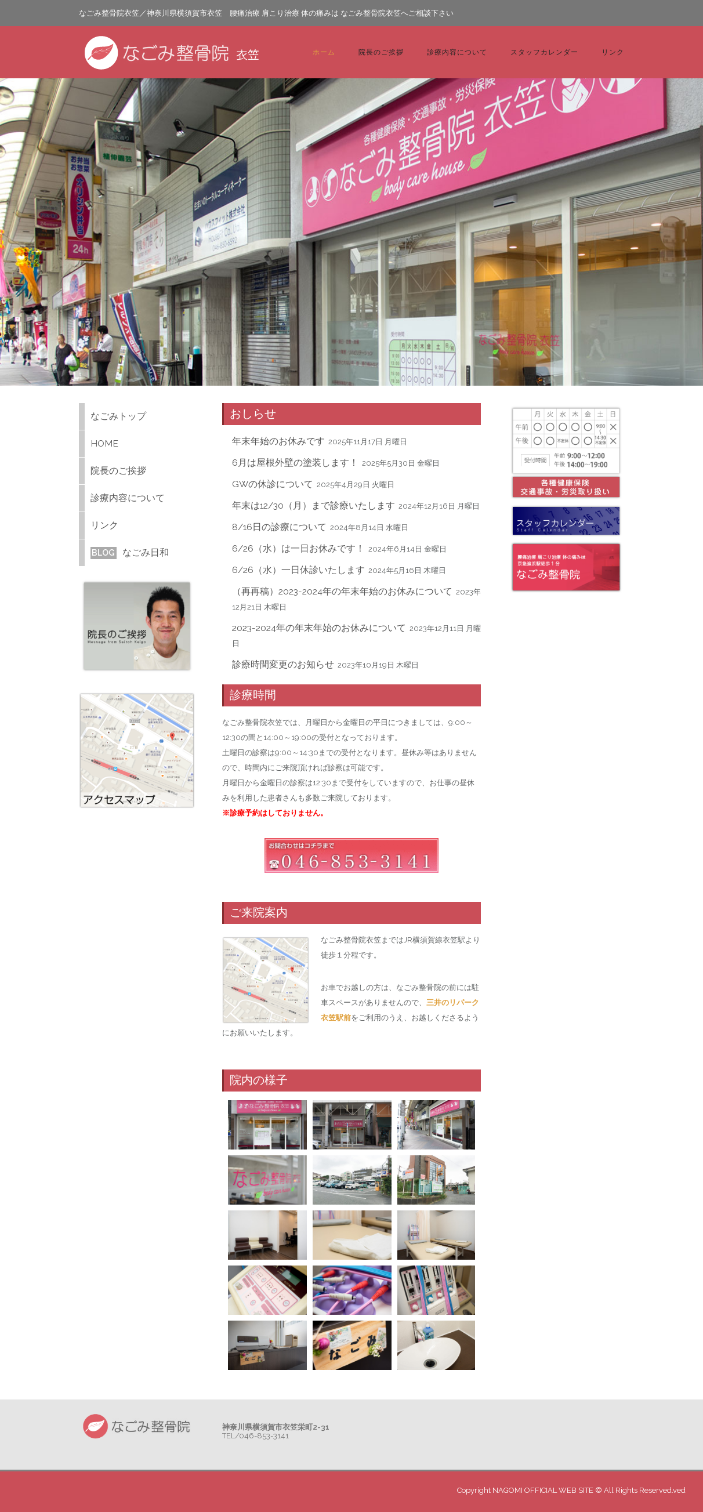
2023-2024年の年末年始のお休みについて (319, 627)
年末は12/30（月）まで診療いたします (313, 505)
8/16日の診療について (279, 526)
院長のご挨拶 (381, 52)
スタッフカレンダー (544, 52)
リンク (612, 52)
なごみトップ (118, 416)
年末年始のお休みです (278, 441)
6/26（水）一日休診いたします (298, 569)
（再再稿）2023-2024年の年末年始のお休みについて (342, 591)
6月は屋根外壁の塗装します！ (295, 462)
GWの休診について (272, 484)
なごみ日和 (129, 552)
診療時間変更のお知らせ (283, 664)
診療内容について (457, 52)
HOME (104, 443)
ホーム (324, 52)
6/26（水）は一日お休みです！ (298, 548)
